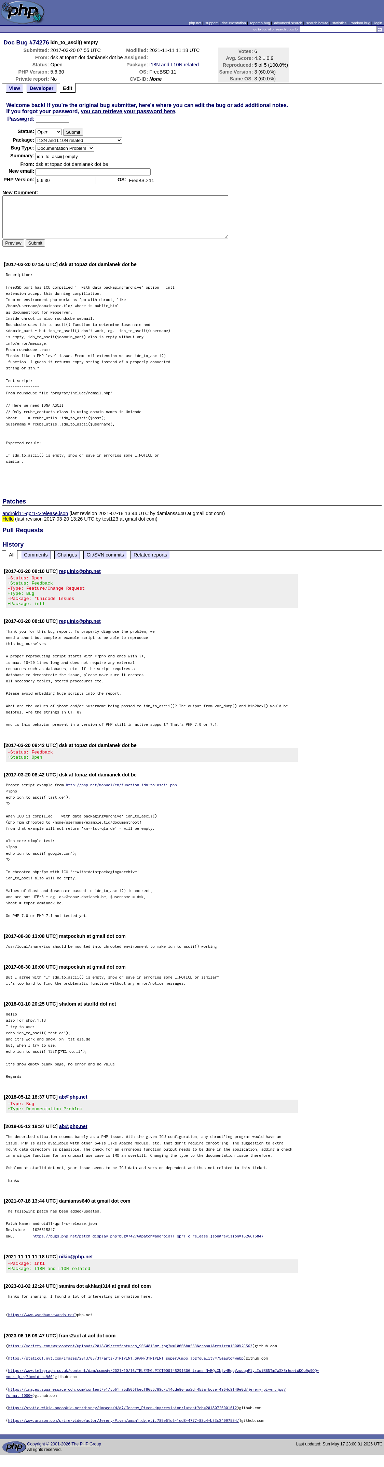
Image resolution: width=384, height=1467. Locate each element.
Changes (67, 555)
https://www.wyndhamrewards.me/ (41, 1327)
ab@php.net (73, 1105)
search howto (317, 23)
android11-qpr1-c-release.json (35, 513)
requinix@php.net (80, 571)
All (11, 555)
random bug (360, 23)
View (14, 88)
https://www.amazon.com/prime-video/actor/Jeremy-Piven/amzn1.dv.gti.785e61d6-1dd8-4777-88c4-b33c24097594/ (123, 1432)
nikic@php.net (76, 1267)
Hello (8, 519)
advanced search (288, 23)
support (211, 23)
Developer (42, 88)
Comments (36, 555)
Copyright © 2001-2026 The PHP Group (64, 1456)
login (378, 23)
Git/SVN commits (105, 555)
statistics (339, 23)
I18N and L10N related (174, 64)
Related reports (150, 555)
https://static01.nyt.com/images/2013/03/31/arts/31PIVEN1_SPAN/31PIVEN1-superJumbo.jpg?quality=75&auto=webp (126, 1370)
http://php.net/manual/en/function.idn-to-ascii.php (121, 793)
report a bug (260, 23)
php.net (195, 23)
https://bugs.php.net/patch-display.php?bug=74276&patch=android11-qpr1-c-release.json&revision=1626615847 (147, 1246)
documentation (234, 23)
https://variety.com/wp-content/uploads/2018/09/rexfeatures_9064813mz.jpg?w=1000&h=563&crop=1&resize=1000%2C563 (130, 1358)
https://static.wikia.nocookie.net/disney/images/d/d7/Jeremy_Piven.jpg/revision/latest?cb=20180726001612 (122, 1420)
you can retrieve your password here (128, 111)
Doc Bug (15, 42)
